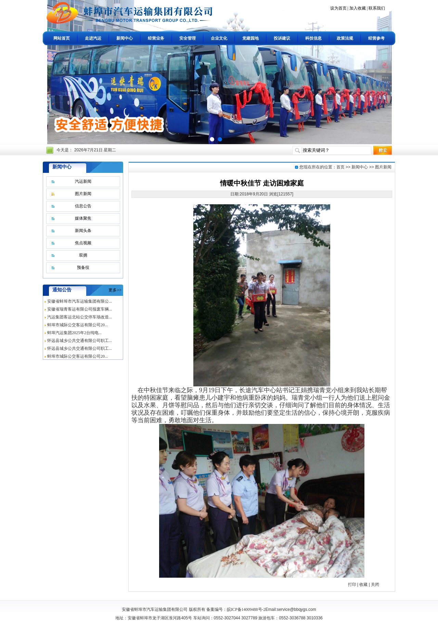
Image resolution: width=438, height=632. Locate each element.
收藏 (363, 584)
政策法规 (345, 38)
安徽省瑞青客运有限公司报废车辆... (79, 309)
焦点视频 (83, 243)
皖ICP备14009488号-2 (246, 609)
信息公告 (83, 206)
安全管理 (187, 38)
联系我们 (377, 8)
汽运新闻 (83, 181)
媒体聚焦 (83, 218)
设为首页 (338, 8)
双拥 (83, 255)
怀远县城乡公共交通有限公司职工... (79, 340)
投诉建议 (282, 38)
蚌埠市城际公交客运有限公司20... (77, 324)
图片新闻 (83, 193)
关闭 (375, 584)
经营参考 (376, 38)
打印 (352, 584)
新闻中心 (124, 38)
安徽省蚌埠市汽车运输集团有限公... (79, 301)
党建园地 (250, 38)
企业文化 (219, 38)
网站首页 (61, 38)
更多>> (114, 290)
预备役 (83, 267)
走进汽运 (93, 38)
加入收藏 (357, 8)
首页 (340, 167)
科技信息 (313, 38)
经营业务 (156, 38)
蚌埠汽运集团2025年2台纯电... (74, 332)
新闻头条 (83, 230)
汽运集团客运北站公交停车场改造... (79, 317)
